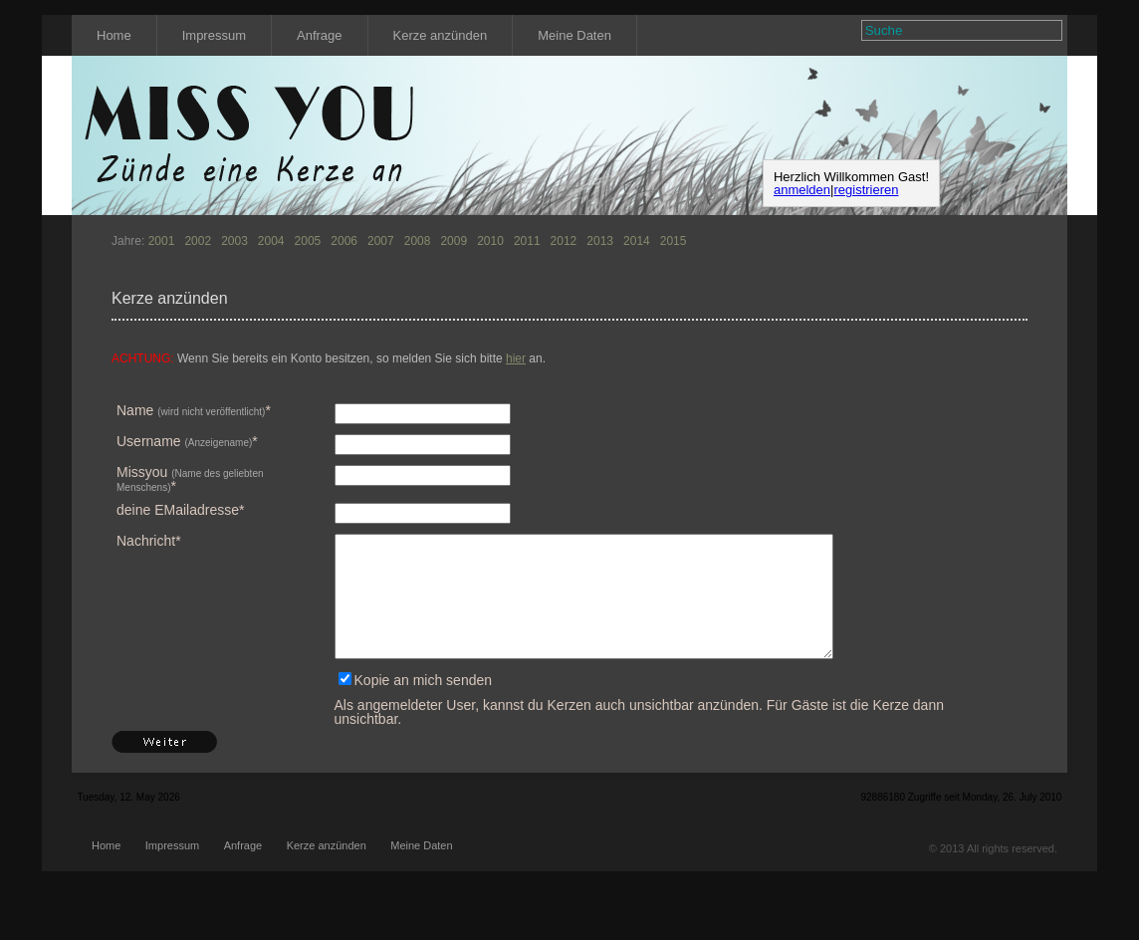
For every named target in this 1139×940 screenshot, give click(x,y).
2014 (636, 241)
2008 (417, 241)
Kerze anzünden (440, 35)
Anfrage (319, 35)
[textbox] (949, 30)
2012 (564, 241)
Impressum (214, 35)
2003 (234, 241)
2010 (490, 241)
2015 (673, 241)
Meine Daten (574, 35)
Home (114, 35)
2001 (161, 241)
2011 (527, 241)
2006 (344, 241)
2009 (453, 241)
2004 (271, 241)
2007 (380, 241)
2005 (308, 241)
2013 (599, 241)
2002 (197, 241)
